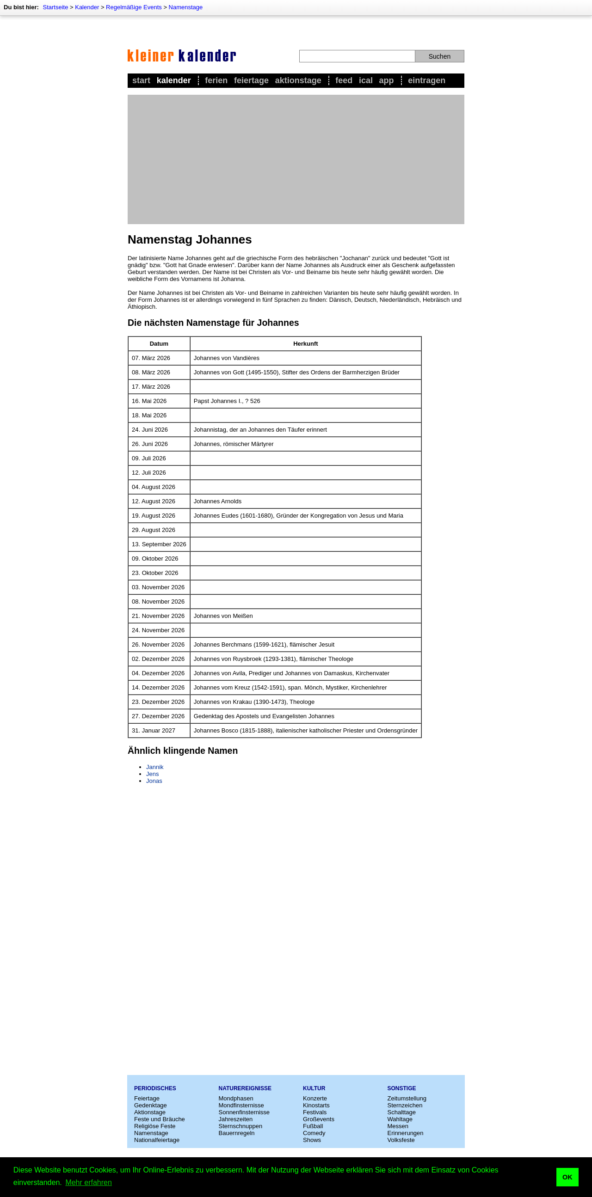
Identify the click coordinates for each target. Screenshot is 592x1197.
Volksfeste (401, 1139)
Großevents (318, 1119)
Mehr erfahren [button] (88, 1182)
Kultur (314, 1088)
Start (141, 80)
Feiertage (251, 80)
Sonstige (402, 1088)
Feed (343, 80)
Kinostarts (316, 1105)
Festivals (315, 1112)
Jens (152, 773)
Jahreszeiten (236, 1119)
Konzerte (315, 1098)
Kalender (87, 7)
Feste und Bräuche (159, 1119)
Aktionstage (298, 80)
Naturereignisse (245, 1088)
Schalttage (402, 1112)
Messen (398, 1126)
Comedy (314, 1133)
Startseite (55, 7)
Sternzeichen (405, 1105)
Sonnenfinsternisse (244, 1112)
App (386, 80)
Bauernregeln (237, 1133)
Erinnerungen (406, 1133)
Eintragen (426, 80)
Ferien (216, 80)
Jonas (154, 780)
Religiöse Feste (155, 1126)
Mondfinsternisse (241, 1105)
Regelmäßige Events (134, 7)
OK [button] (567, 1177)
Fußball (313, 1126)
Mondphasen (236, 1098)
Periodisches (155, 1088)
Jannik (155, 766)
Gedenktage (150, 1105)
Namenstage (186, 7)
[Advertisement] (296, 159)
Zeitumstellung (407, 1098)
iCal (366, 80)
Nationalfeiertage (156, 1139)
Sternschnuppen (241, 1126)
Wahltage (400, 1119)
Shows (312, 1139)
